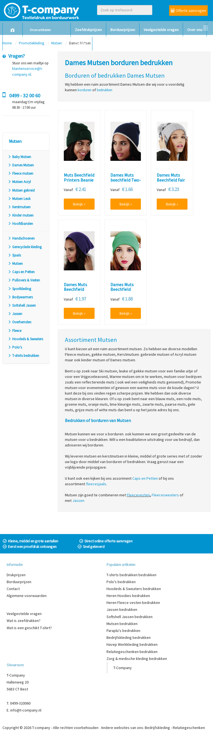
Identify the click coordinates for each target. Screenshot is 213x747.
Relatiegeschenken (189, 727)
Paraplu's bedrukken (123, 630)
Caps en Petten (21, 272)
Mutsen (15, 263)
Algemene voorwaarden (27, 595)
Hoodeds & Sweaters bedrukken (133, 588)
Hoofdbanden (20, 223)
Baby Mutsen (19, 156)
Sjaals (14, 255)
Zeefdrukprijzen (88, 29)
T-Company (122, 667)
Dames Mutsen (21, 165)
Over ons (194, 29)
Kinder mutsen (21, 215)
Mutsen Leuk (19, 198)
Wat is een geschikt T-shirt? (29, 627)
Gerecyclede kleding (25, 247)
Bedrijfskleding (157, 727)
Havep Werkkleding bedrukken (132, 644)
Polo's (15, 347)
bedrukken (104, 90)
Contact (81, 43)
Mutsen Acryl (19, 181)
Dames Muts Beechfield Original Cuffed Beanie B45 (124, 292)
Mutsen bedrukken (122, 623)
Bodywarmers (20, 297)
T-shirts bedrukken (23, 355)
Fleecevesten (138, 494)
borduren (85, 90)
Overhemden (19, 322)
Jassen (15, 313)
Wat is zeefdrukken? (23, 620)
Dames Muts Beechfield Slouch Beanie (77, 289)
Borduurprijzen (122, 29)
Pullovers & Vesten (24, 280)
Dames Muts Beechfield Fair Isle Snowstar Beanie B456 (171, 182)
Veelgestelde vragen (161, 29)
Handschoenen (21, 238)
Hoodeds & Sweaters (25, 339)
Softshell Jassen (22, 305)
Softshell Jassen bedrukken (129, 616)
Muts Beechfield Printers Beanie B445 (79, 180)
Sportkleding (19, 288)
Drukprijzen (16, 574)
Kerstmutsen (19, 207)
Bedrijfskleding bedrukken (128, 637)
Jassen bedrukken (121, 609)
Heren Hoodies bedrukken (128, 595)
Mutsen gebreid (21, 190)
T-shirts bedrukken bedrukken (131, 574)
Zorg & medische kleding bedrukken (136, 658)
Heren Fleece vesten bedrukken (133, 602)
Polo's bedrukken (121, 581)
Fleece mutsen (20, 173)
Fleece (14, 330)
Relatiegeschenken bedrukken (132, 651)
